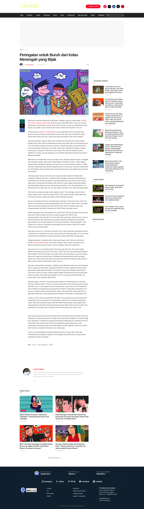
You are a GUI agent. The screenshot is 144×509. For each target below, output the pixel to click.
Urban (59, 440)
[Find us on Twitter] (109, 6)
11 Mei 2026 (108, 125)
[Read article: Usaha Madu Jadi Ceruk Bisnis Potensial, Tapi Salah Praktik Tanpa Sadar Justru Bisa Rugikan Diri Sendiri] (98, 90)
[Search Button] (122, 15)
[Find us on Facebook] (114, 6)
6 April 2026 (58, 421)
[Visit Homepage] (30, 6)
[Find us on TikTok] (118, 6)
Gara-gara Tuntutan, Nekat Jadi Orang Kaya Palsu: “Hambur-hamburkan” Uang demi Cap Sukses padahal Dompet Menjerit (70, 446)
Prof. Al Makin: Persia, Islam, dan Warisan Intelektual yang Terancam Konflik (114, 208)
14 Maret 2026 (59, 450)
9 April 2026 (108, 202)
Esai (21, 15)
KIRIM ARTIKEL (93, 6)
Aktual (23, 410)
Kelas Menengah (42, 344)
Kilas (55, 15)
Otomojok (71, 15)
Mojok (51, 344)
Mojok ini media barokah (48, 132)
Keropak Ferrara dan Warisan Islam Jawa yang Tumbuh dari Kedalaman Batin (114, 198)
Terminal (101, 15)
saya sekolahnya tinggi (40, 242)
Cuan (62, 15)
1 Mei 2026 (22, 421)
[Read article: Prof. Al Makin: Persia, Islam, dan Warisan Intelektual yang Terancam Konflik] (98, 210)
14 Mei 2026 (108, 109)
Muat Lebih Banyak (54, 457)
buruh (34, 344)
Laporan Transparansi (79, 496)
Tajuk (38, 15)
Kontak (49, 496)
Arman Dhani (30, 64)
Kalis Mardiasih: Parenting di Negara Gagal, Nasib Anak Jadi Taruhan (114, 187)
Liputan (29, 15)
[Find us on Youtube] (122, 6)
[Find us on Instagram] (105, 6)
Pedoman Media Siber (79, 491)
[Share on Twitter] (22, 126)
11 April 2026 (108, 191)
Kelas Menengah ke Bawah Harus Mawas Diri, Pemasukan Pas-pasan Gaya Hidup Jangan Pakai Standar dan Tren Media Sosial (72, 417)
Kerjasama (76, 488)
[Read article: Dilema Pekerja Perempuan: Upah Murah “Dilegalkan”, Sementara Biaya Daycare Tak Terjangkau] (36, 404)
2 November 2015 (41, 64)
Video (93, 15)
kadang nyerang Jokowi (44, 123)
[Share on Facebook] (22, 130)
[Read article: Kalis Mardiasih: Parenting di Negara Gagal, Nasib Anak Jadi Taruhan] (98, 188)
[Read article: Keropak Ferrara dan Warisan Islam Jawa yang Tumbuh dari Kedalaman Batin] (98, 199)
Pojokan (46, 15)
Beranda (22, 49)
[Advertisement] (54, 358)
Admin (46, 341)
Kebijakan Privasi (78, 493)
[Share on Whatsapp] (22, 121)
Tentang (49, 488)
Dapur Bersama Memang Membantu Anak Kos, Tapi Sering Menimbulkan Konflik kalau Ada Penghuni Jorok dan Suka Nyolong (114, 134)
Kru (48, 491)
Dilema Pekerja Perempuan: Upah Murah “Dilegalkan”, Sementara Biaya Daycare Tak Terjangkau (34, 417)
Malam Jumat (83, 15)
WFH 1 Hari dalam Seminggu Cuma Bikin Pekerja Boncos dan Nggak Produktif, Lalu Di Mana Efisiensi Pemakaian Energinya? (36, 446)
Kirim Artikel (50, 493)
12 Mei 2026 (108, 94)
